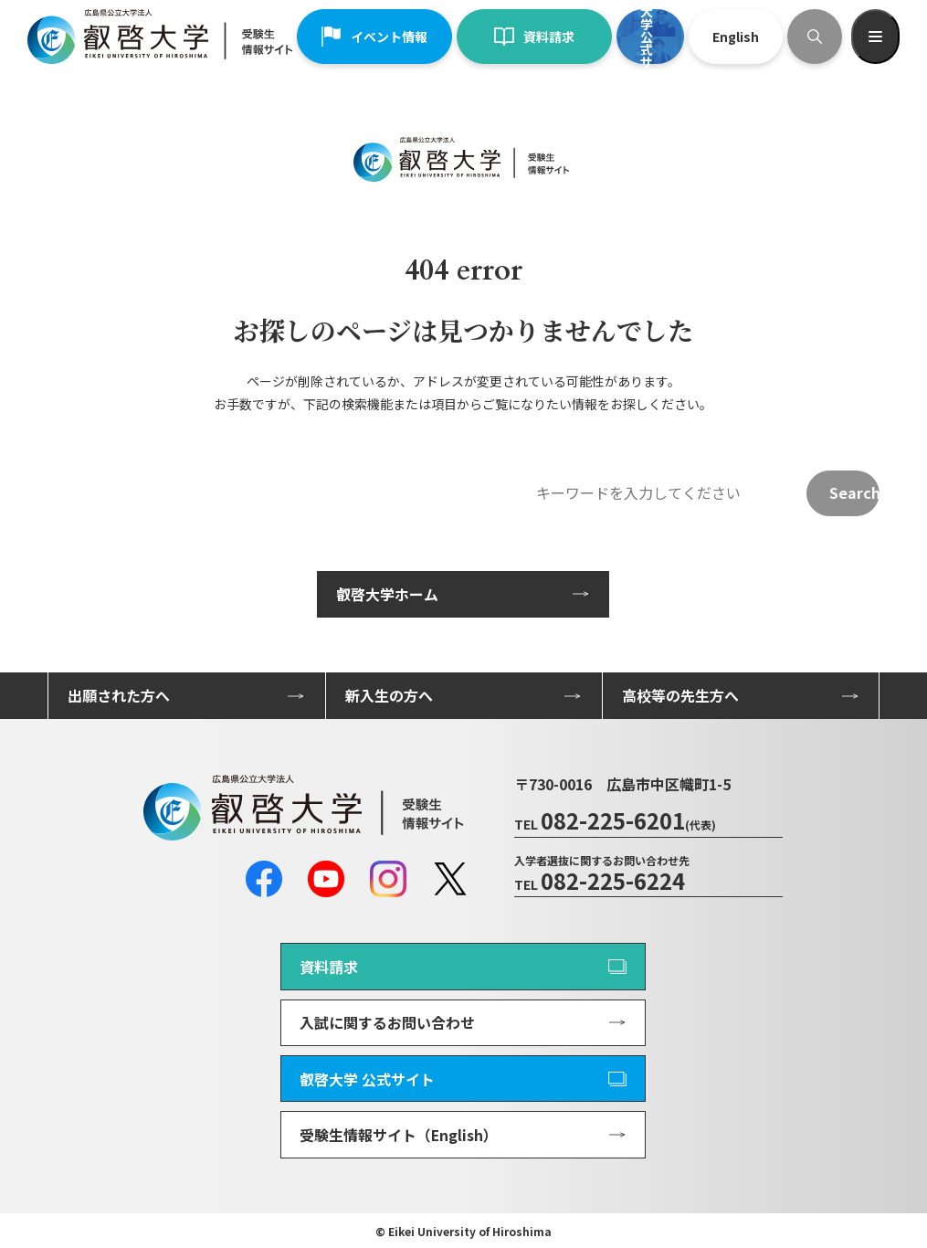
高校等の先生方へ (680, 695)
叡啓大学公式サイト (646, 36)
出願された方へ (119, 695)
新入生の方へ (389, 695)
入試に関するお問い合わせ (387, 1022)
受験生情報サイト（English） (399, 1135)
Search (854, 492)
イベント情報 (374, 36)
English (735, 36)
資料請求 (534, 36)
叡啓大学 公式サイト (367, 1079)
